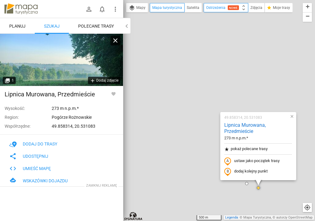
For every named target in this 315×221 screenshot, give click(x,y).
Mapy (137, 8)
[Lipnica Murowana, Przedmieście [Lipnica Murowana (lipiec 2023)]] (61, 60)
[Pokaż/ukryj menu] (115, 9)
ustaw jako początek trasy (212, 84)
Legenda (231, 217)
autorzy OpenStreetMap (294, 217)
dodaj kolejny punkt (206, 94)
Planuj (17, 26)
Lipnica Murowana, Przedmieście (205, 51)
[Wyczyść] (115, 40)
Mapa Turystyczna (257, 217)
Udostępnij (28, 156)
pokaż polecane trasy (206, 71)
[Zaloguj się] (89, 9)
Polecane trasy (96, 26)
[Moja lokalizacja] (307, 207)
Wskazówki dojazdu (38, 180)
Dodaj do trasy (33, 144)
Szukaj (52, 26)
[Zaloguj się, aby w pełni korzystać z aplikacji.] (113, 93)
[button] (207, 106)
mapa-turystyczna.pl (21, 9)
